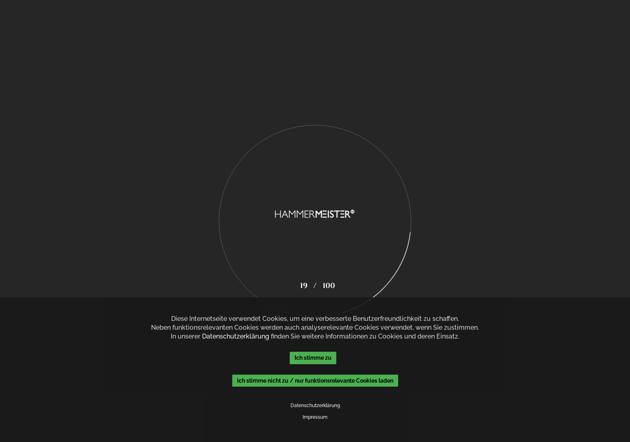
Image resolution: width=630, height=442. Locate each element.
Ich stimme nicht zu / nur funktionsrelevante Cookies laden (315, 380)
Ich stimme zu (313, 358)
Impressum (315, 417)
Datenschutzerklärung (235, 336)
